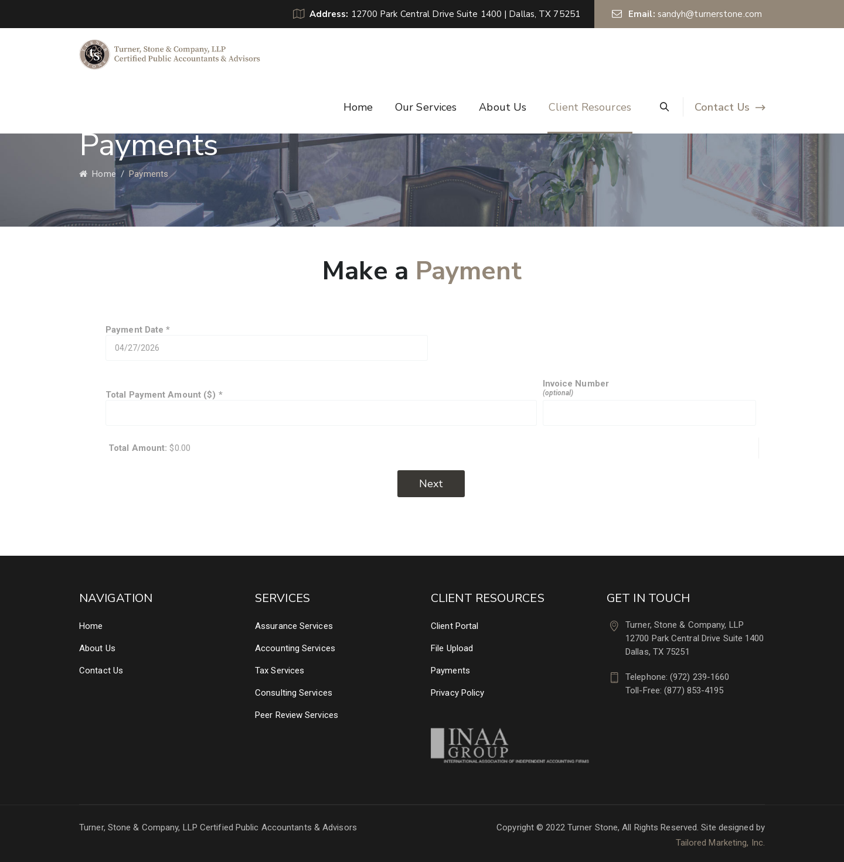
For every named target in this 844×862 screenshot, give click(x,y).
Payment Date (267, 342)
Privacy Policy (457, 692)
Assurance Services (294, 626)
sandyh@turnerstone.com (710, 14)
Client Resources (590, 107)
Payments (450, 670)
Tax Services (279, 670)
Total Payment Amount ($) (321, 407)
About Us (502, 107)
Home (358, 107)
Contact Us (722, 107)
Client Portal (454, 626)
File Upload (452, 648)
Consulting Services (293, 692)
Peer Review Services (296, 715)
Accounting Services (295, 648)
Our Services (426, 107)
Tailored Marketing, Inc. (720, 842)
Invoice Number (649, 402)
